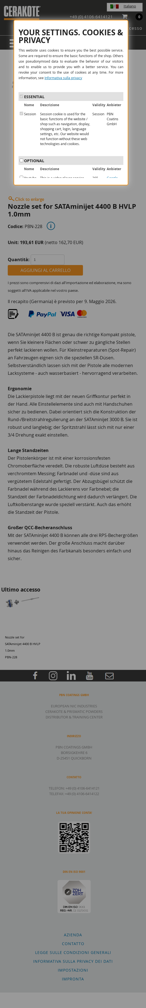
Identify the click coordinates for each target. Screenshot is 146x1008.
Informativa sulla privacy (63, 78)
